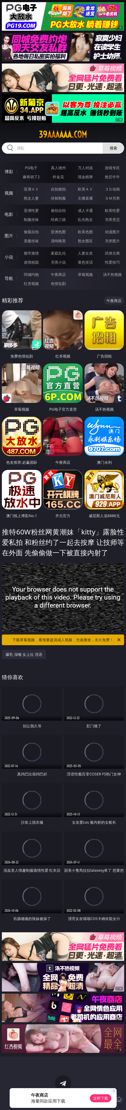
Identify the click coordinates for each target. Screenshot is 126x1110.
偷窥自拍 (31, 231)
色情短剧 (58, 283)
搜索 (113, 147)
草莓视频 (85, 274)
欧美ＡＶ (85, 189)
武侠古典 (112, 253)
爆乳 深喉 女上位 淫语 (24, 654)
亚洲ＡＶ (31, 189)
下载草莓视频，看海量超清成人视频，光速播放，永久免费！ (66, 640)
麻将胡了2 (31, 176)
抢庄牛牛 (112, 176)
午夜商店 (58, 274)
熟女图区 (85, 240)
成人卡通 (85, 210)
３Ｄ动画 (112, 189)
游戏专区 (112, 167)
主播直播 (85, 198)
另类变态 (112, 219)
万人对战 (85, 167)
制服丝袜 (31, 219)
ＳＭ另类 (112, 198)
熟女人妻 (31, 198)
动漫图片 (112, 231)
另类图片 (112, 240)
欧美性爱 (112, 210)
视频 (9, 193)
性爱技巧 (112, 262)
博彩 (9, 172)
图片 (9, 236)
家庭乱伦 (58, 253)
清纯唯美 (58, 240)
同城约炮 (31, 274)
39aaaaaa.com (63, 134)
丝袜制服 (58, 198)
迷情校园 (31, 262)
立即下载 (100, 1098)
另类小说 (58, 262)
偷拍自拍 (58, 210)
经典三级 (58, 219)
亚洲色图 (58, 231)
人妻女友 (85, 253)
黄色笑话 (85, 262)
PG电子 (31, 167)
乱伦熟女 (85, 219)
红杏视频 (31, 283)
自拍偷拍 (58, 189)
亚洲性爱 (31, 210)
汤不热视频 (112, 274)
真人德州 (58, 167)
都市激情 (31, 253)
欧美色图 (85, 231)
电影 (9, 214)
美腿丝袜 (31, 240)
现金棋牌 (85, 176)
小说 (9, 257)
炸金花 (58, 176)
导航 (9, 278)
